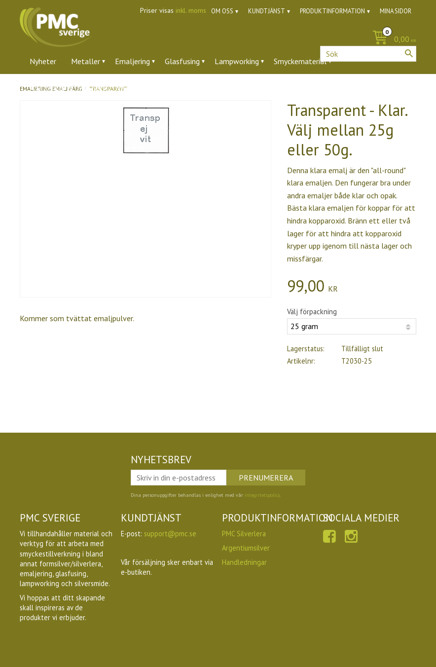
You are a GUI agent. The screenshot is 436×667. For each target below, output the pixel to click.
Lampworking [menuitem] (237, 61)
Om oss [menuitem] (222, 11)
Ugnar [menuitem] (205, 88)
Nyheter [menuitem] (43, 61)
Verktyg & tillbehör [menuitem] (149, 88)
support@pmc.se (170, 533)
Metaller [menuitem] (85, 61)
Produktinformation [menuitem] (332, 11)
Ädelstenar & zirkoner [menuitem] (66, 88)
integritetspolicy (262, 495)
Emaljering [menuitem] (132, 61)
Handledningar (244, 562)
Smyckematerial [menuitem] (300, 61)
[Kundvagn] (391, 39)
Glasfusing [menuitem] (182, 61)
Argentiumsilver (246, 548)
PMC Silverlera (244, 533)
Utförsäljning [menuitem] (251, 88)
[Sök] (408, 53)
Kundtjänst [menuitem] (266, 11)
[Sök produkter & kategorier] (368, 54)
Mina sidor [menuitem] (395, 11)
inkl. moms (191, 10)
